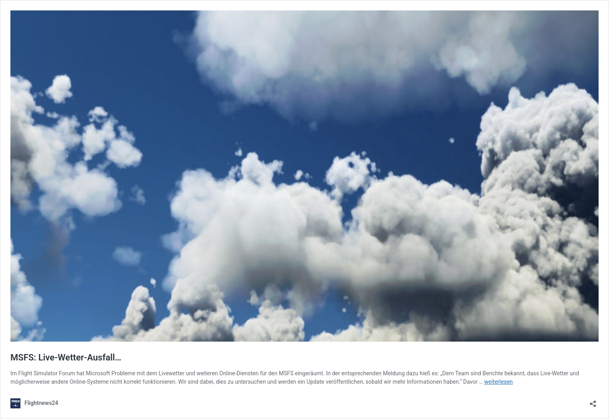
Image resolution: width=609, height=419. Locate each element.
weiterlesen (498, 382)
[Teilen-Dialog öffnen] (593, 401)
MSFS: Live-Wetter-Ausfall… (65, 357)
